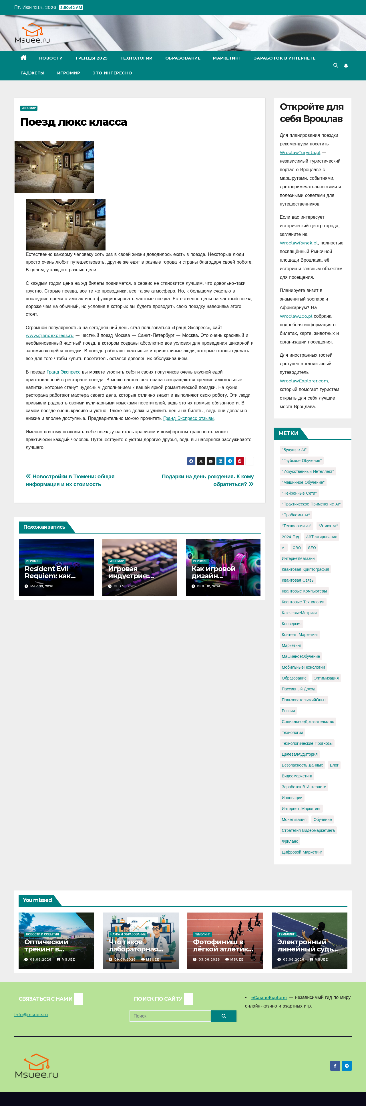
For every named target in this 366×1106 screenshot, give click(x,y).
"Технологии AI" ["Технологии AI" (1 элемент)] (297, 526)
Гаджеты (33, 73)
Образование (183, 58)
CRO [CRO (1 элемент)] (297, 547)
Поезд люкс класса (73, 122)
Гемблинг (202, 934)
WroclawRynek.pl (299, 243)
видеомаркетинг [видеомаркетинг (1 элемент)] (297, 776)
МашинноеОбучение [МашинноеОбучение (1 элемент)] (301, 656)
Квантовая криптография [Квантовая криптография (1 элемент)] (305, 569)
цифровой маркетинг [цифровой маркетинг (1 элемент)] (302, 852)
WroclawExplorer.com (304, 381)
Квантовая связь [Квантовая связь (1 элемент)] (298, 580)
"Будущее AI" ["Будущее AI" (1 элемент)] (294, 449)
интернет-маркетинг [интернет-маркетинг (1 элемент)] (301, 808)
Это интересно (112, 73)
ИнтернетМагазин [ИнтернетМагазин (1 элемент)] (298, 558)
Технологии (136, 58)
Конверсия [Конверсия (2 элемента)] (292, 623)
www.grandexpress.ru (50, 335)
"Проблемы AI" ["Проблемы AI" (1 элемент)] (296, 515)
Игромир (68, 73)
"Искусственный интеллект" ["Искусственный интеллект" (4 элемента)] (308, 471)
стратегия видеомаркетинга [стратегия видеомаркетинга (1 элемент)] (308, 830)
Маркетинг (227, 58)
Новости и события (42, 934)
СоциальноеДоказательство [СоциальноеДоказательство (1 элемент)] (308, 721)
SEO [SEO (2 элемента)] (312, 547)
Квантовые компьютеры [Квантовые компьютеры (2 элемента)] (304, 591)
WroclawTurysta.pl (300, 152)
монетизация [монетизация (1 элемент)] (294, 819)
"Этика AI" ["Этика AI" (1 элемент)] (328, 526)
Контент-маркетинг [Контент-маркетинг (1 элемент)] (300, 634)
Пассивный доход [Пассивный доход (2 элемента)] (298, 689)
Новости (51, 58)
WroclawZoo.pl (296, 316)
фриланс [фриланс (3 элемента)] (290, 841)
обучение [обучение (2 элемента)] (322, 819)
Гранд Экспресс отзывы (188, 418)
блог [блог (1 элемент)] (334, 765)
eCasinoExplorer (269, 997)
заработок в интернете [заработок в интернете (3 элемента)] (304, 787)
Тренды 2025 (91, 58)
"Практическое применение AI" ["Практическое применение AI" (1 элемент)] (311, 504)
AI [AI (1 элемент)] (284, 547)
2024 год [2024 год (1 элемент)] (290, 536)
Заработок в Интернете (285, 58)
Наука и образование (128, 934)
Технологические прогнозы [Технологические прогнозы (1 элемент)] (307, 743)
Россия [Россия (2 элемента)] (288, 710)
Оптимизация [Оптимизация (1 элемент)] (326, 678)
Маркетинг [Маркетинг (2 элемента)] (291, 645)
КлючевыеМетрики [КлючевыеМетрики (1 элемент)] (299, 613)
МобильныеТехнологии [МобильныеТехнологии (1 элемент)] (303, 667)
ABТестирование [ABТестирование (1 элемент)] (321, 536)
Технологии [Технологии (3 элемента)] (292, 732)
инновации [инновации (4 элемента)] (292, 797)
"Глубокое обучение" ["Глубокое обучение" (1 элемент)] (302, 460)
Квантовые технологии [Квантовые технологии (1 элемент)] (303, 602)
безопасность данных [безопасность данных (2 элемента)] (302, 765)
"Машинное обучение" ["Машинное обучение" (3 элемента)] (303, 482)
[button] (335, 65)
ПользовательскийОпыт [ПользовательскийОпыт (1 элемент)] (304, 700)
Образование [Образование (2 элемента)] (294, 678)
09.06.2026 (41, 959)
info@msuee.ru (31, 1014)
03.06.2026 (210, 959)
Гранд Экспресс (63, 372)
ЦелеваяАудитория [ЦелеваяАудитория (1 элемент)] (300, 754)
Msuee (66, 959)
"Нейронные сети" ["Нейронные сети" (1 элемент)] (299, 493)
